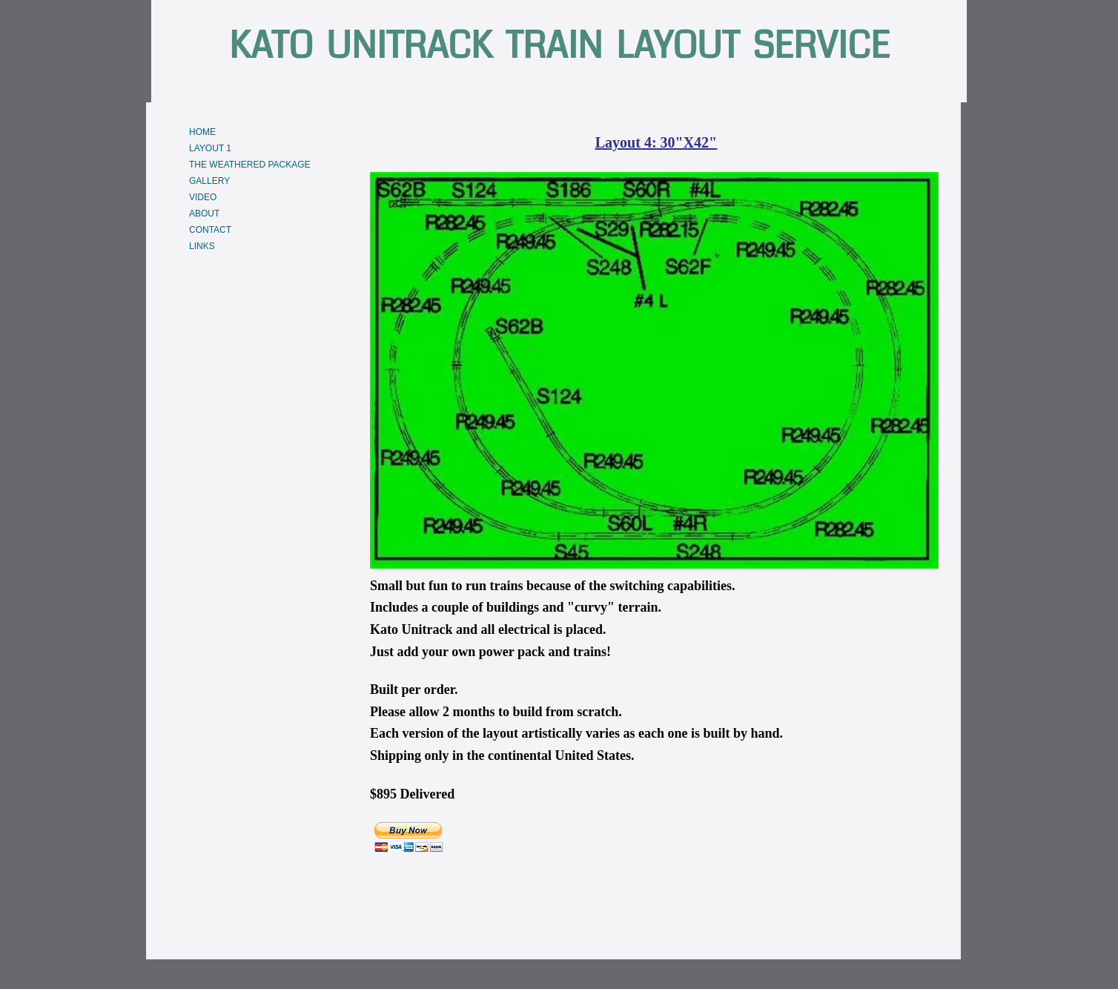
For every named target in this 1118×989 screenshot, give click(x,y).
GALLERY (209, 181)
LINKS (202, 246)
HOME (202, 132)
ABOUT (204, 213)
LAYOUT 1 (210, 148)
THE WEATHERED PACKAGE (250, 164)
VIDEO (202, 197)
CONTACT (210, 230)
